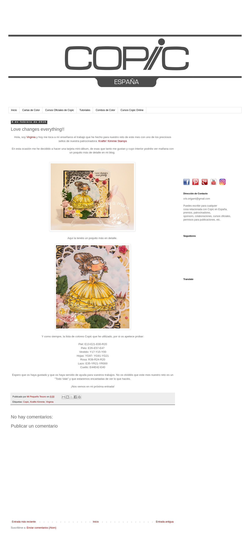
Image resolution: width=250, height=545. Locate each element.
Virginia (31, 137)
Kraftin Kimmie (37, 402)
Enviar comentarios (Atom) (41, 527)
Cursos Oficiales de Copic (59, 110)
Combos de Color (105, 110)
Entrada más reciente (24, 521)
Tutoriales (84, 110)
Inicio (14, 110)
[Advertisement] (209, 147)
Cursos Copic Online (132, 110)
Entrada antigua (165, 521)
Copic (26, 402)
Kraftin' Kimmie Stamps (112, 141)
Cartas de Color (31, 110)
